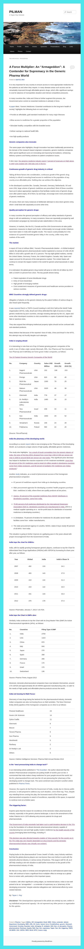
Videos (12, 51)
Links (71, 46)
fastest (43, 924)
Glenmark (69, 924)
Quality (29, 928)
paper (13, 106)
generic (62, 924)
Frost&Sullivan (54, 924)
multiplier (47, 926)
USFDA (22, 930)
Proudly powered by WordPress (42, 941)
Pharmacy (23, 928)
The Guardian (42, 770)
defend (66, 922)
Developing (21, 924)
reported (17, 308)
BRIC (49, 922)
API (32, 922)
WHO (27, 930)
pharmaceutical (14, 928)
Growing (21, 926)
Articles (34, 46)
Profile (19, 46)
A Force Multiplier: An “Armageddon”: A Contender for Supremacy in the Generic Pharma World (37, 71)
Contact (28, 51)
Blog (64, 46)
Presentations (54, 46)
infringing (38, 926)
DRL (31, 924)
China (54, 922)
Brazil (45, 922)
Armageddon (39, 922)
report (28, 444)
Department (13, 924)
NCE (52, 926)
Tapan (52, 928)
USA (17, 930)
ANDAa (28, 922)
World (31, 930)
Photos (20, 51)
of (58, 926)
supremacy (46, 928)
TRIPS (70, 928)
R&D (33, 928)
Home (12, 46)
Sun (40, 928)
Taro (56, 928)
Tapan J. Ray (17, 895)
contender (60, 922)
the (60, 928)
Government (13, 926)
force (47, 924)
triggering (65, 928)
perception (63, 926)
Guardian (27, 926)
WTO (35, 930)
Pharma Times (24, 783)
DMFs (27, 924)
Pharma (17, 922)
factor (38, 924)
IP (42, 926)
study (18, 474)
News (27, 46)
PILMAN (15, 12)
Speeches (43, 46)
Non (55, 926)
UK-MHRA (12, 930)
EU (34, 924)
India (32, 926)
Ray (37, 928)
